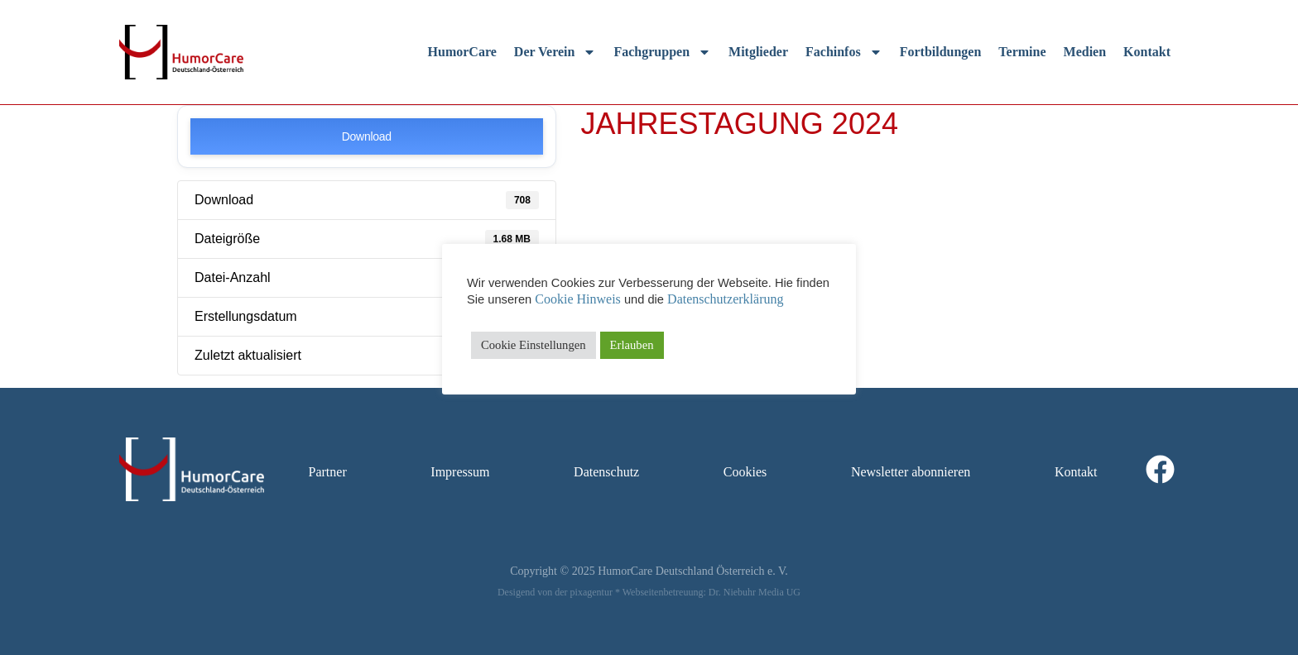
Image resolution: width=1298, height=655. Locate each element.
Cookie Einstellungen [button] (533, 344)
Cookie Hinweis (578, 299)
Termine (1022, 52)
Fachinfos (843, 52)
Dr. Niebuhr (732, 592)
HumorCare (462, 52)
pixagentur (591, 592)
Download (367, 136)
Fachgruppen (662, 52)
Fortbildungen (941, 52)
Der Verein (555, 52)
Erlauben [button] (632, 344)
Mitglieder (758, 52)
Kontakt (1147, 52)
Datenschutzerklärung (725, 299)
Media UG (779, 592)
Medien (1085, 52)
